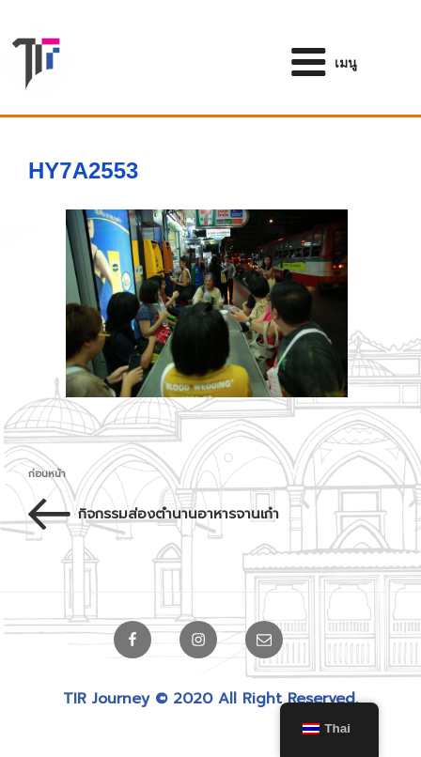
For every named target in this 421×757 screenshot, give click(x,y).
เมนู (322, 62)
